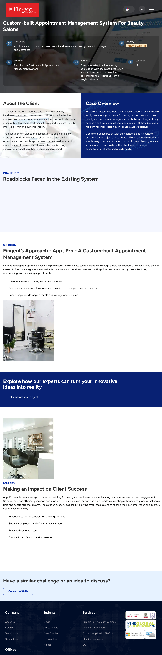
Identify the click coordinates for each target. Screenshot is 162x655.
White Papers (51, 627)
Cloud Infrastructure (93, 639)
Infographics (50, 639)
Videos (47, 644)
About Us (10, 621)
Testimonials (11, 633)
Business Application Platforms (99, 633)
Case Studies (51, 633)
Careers (9, 627)
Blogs (47, 621)
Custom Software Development (100, 621)
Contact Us (11, 639)
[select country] (129, 9)
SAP (85, 644)
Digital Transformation (94, 627)
